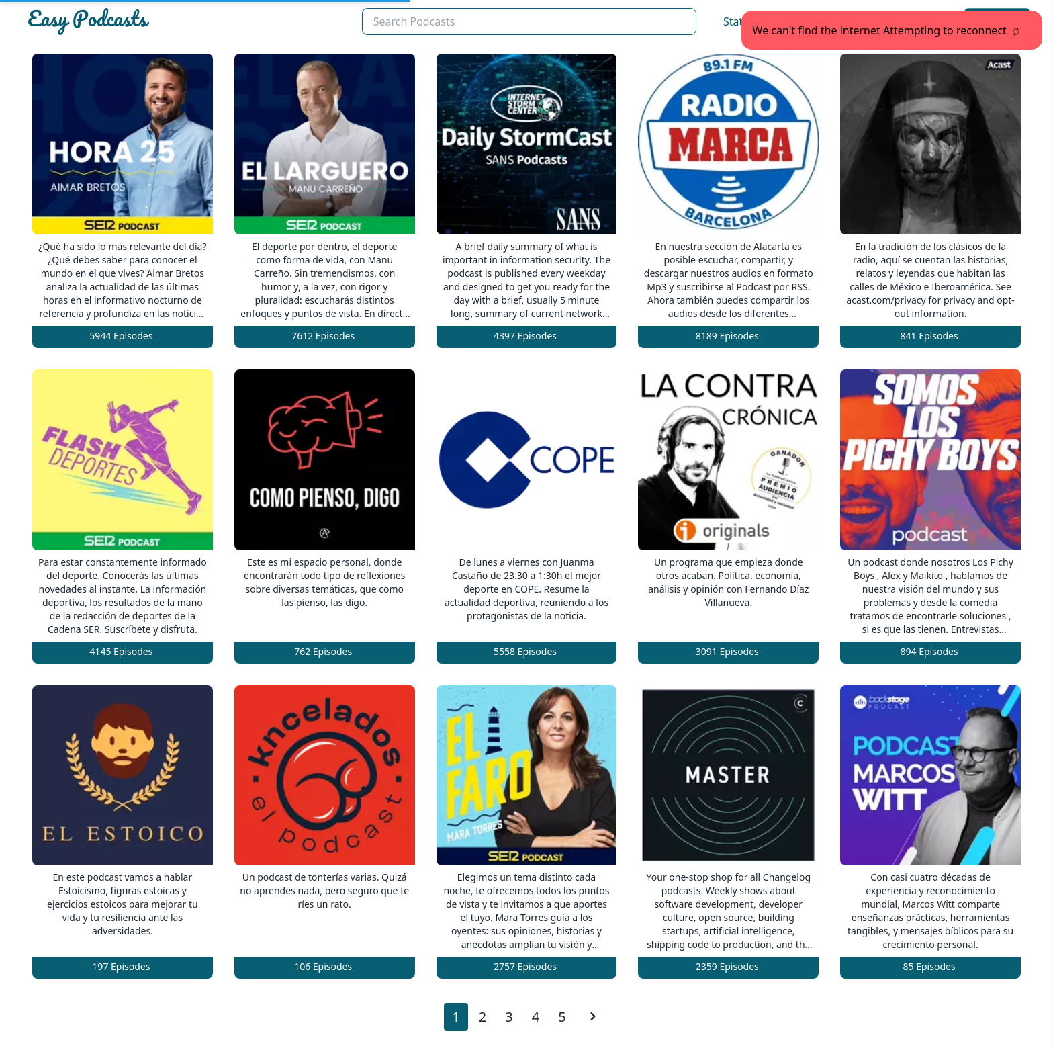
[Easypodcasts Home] (189, 21)
